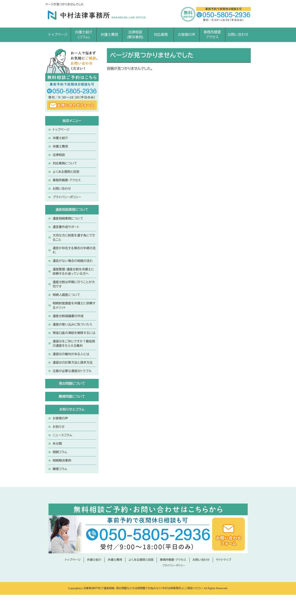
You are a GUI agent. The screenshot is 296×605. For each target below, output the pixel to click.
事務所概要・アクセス (67, 180)
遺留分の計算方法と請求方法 (72, 362)
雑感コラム (60, 469)
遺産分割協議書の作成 (68, 316)
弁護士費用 (109, 35)
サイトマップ (223, 559)
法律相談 (59, 155)
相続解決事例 (62, 460)
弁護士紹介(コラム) (83, 34)
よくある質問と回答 (66, 171)
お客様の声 (186, 35)
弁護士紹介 (60, 138)
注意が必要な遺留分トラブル (72, 371)
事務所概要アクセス (212, 34)
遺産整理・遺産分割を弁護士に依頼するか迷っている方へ (73, 271)
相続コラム (60, 452)
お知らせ (59, 426)
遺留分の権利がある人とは (71, 354)
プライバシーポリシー (67, 197)
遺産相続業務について (68, 218)
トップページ (58, 35)
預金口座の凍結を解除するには (74, 333)
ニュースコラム (62, 435)
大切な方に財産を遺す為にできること (74, 237)
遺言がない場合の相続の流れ (72, 261)
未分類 (57, 443)
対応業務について (65, 163)
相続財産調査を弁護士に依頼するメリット (74, 305)
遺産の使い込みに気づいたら (72, 324)
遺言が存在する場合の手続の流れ (74, 250)
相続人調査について (66, 295)
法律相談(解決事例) (135, 34)
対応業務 (161, 35)
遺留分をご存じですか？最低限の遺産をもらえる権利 (74, 343)
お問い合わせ (238, 35)
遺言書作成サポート (66, 227)
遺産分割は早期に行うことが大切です (74, 284)
